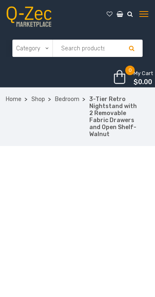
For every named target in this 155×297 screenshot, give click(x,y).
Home (13, 99)
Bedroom (67, 99)
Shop (38, 99)
